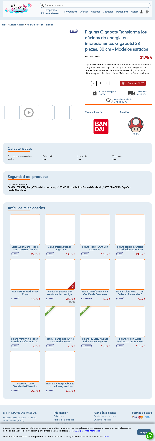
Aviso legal (59, 416)
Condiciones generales (104, 416)
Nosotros (95, 11)
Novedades (70, 11)
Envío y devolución (103, 419)
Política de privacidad (64, 419)
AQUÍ (106, 436)
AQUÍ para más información (87, 430)
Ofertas (84, 11)
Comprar (136, 83)
